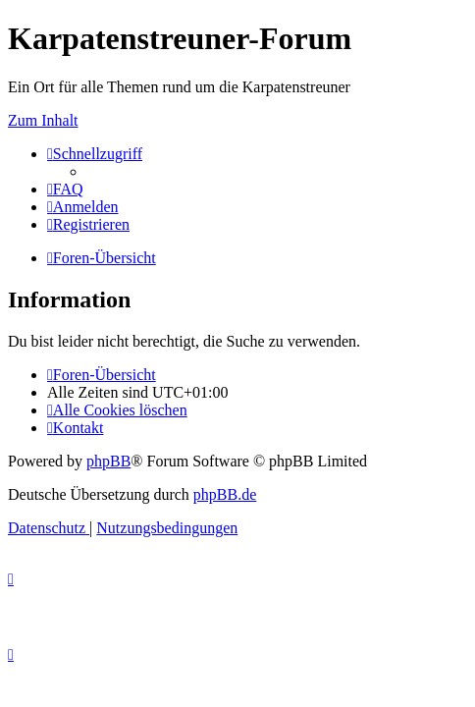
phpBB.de (224, 494)
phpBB (108, 461)
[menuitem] (65, 189)
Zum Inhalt (43, 120)
